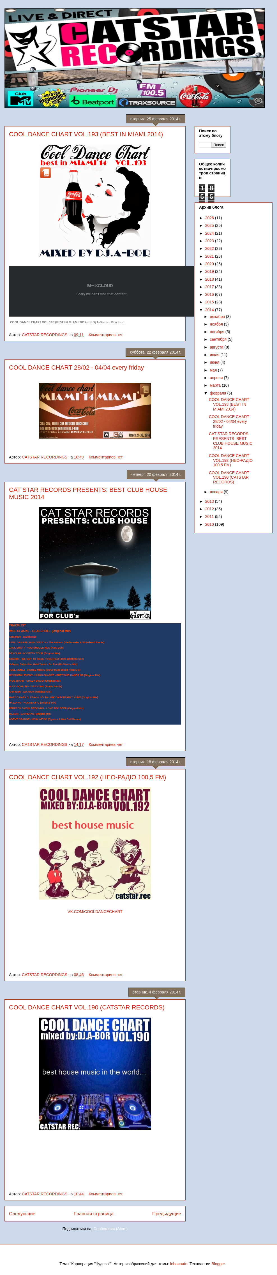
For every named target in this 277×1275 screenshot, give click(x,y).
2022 (210, 248)
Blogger (218, 1264)
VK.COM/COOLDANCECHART (95, 911)
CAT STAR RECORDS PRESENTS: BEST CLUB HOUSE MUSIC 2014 (230, 441)
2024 (210, 233)
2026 (210, 218)
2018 (210, 279)
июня (215, 362)
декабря (218, 316)
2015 (210, 302)
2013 (210, 501)
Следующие (22, 1213)
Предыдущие (166, 1213)
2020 (210, 264)
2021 (210, 256)
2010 (210, 524)
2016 (210, 294)
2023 (210, 241)
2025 (210, 225)
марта (216, 385)
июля (215, 354)
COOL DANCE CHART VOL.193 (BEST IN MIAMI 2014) (86, 134)
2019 (210, 271)
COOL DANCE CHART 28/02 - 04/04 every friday (76, 367)
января (216, 492)
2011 (210, 516)
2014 (210, 310)
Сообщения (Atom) (111, 1228)
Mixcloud (117, 322)
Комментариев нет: (107, 335)
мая (214, 370)
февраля (218, 393)
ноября (217, 324)
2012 (210, 509)
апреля (217, 377)
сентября (219, 339)
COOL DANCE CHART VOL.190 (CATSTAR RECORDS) (87, 1007)
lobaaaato (179, 1264)
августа (217, 347)
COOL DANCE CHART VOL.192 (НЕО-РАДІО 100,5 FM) (87, 777)
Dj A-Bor (99, 322)
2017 (210, 287)
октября (217, 331)
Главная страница (94, 1213)
